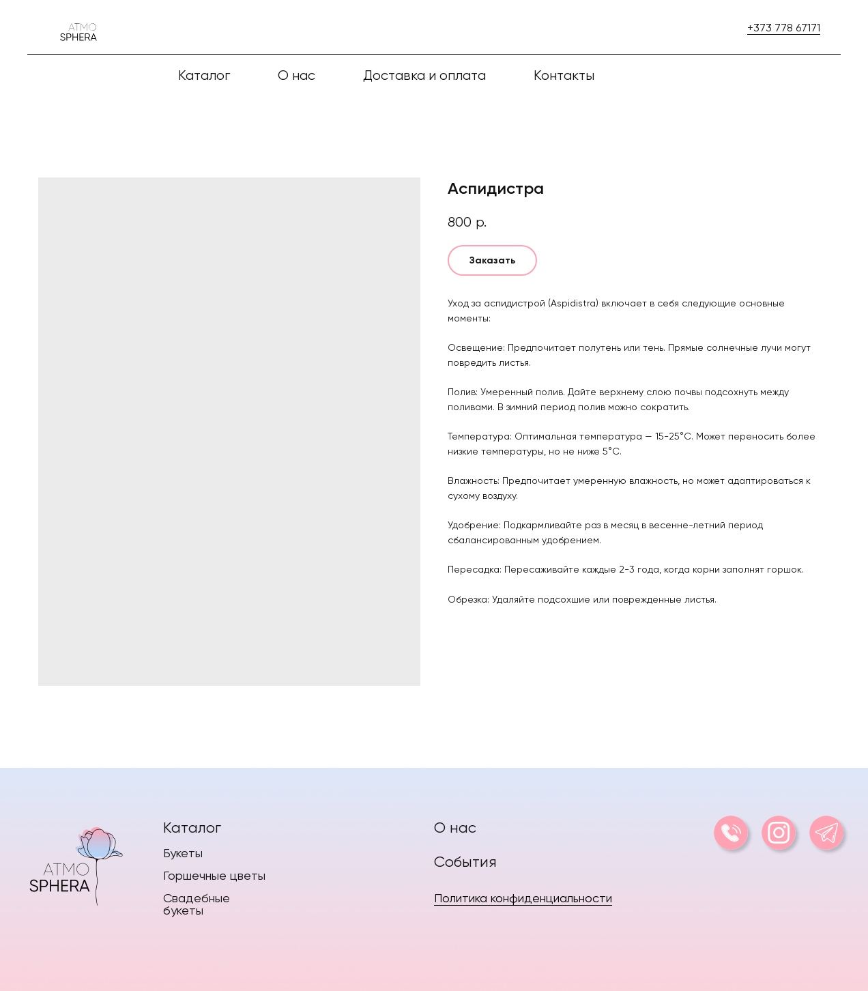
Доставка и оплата (424, 75)
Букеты (183, 853)
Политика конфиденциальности (523, 898)
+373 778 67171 (783, 27)
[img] (76, 863)
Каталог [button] (204, 75)
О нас (296, 75)
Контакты (564, 75)
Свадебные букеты (196, 904)
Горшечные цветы (214, 875)
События (465, 861)
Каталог (192, 827)
